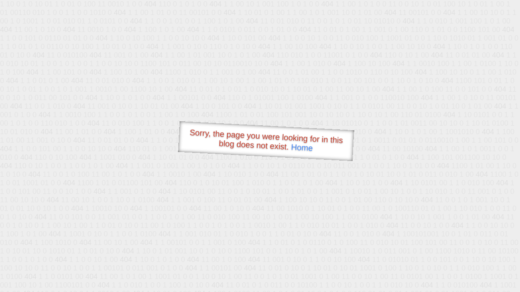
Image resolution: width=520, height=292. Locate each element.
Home (302, 147)
